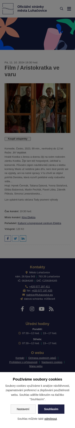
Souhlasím (51, 409)
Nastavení (23, 409)
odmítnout (50, 418)
